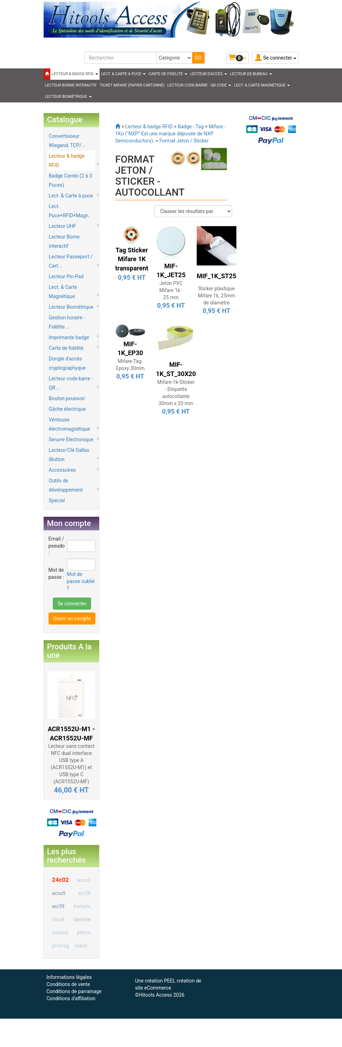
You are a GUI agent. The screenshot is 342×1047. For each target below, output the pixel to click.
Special (57, 500)
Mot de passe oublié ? (81, 581)
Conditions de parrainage (74, 991)
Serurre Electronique (71, 439)
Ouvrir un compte (72, 618)
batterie (82, 906)
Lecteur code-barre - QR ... (71, 383)
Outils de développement (66, 485)
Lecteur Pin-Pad (66, 276)
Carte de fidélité (66, 348)
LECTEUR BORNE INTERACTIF (71, 85)
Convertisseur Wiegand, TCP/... (67, 140)
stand (80, 945)
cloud (58, 919)
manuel (60, 932)
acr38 (84, 893)
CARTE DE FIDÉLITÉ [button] (167, 74)
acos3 (84, 880)
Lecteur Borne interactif (64, 241)
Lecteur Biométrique (71, 307)
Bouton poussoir (67, 398)
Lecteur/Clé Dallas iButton (69, 454)
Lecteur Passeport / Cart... (70, 261)
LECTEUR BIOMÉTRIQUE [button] (68, 96)
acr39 (58, 906)
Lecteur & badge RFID (67, 160)
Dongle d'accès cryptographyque (67, 363)
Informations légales (69, 977)
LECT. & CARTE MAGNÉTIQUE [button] (262, 85)
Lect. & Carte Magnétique (63, 291)
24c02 (60, 879)
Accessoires (62, 470)
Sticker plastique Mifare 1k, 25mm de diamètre (216, 296)
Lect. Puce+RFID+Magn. (69, 210)
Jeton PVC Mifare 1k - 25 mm (171, 290)
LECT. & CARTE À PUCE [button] (123, 74)
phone (84, 932)
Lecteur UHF (62, 226)
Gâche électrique (67, 409)
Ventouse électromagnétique (69, 424)
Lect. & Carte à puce (71, 195)
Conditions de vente (68, 984)
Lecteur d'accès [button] (208, 74)
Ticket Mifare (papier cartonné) (132, 85)
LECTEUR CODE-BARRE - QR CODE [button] (199, 85)
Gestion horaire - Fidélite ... (67, 322)
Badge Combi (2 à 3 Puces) (70, 180)
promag (60, 945)
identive (82, 919)
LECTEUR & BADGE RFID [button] (75, 74)
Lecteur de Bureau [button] (251, 74)
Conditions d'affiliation (70, 998)
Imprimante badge (69, 337)
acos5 (59, 893)
